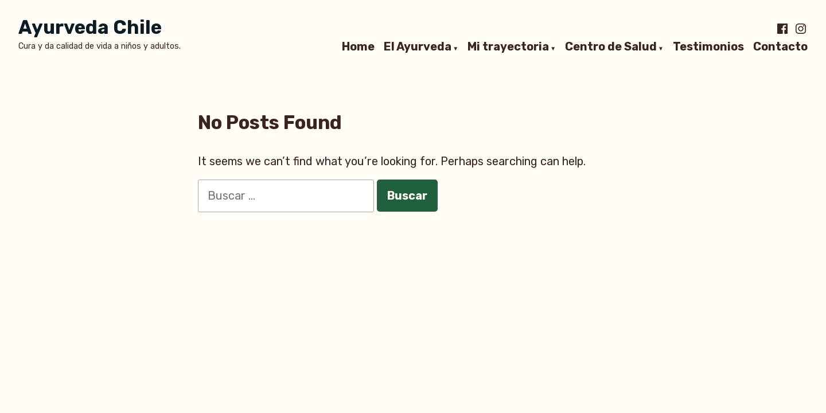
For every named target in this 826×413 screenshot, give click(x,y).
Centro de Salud (611, 47)
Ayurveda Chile (90, 27)
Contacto (780, 47)
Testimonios (708, 47)
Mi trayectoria (508, 47)
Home (358, 47)
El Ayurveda (417, 47)
